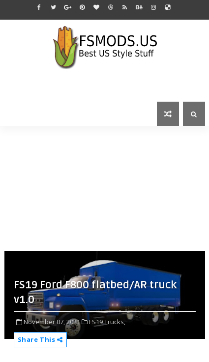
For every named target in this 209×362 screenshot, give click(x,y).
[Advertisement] (106, 187)
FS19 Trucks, (107, 321)
